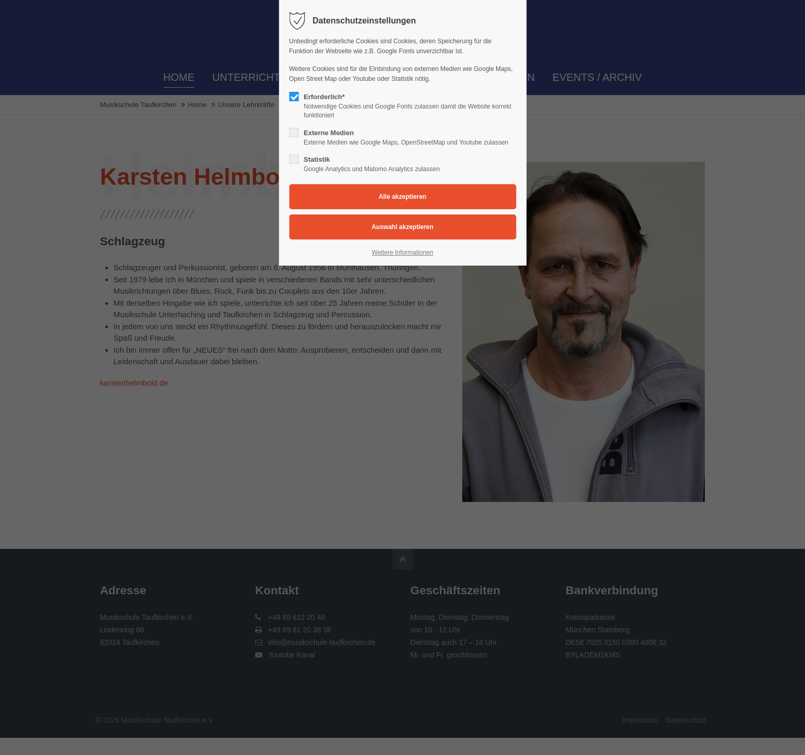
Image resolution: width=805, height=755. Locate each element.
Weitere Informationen (403, 252)
